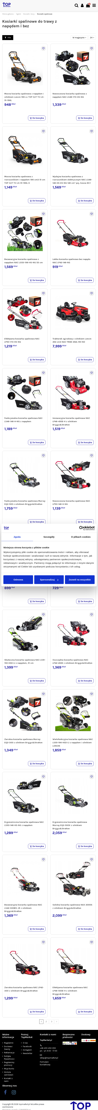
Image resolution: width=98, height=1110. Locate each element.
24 (92, 37)
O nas (25, 1043)
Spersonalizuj (49, 579)
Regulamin (8, 1043)
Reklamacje (9, 1052)
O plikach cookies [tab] (81, 536)
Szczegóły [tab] (49, 536)
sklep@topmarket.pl (49, 1058)
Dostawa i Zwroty (8, 1047)
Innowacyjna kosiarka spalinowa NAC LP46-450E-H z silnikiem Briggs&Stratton (71, 421)
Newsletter (27, 1053)
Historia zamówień (8, 1073)
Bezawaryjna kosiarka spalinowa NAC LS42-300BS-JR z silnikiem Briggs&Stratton (23, 908)
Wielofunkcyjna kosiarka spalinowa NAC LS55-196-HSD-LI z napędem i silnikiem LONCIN (73, 742)
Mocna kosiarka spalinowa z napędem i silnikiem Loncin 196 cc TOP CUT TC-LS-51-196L (24, 96)
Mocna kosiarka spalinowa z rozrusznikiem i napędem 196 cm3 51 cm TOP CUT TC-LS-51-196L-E (24, 179)
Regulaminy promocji (9, 1063)
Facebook (27, 1046)
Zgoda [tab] (17, 536)
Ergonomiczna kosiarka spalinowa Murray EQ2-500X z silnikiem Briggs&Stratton (70, 825)
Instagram (27, 1050)
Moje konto (9, 1069)
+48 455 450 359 (48, 1049)
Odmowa (18, 579)
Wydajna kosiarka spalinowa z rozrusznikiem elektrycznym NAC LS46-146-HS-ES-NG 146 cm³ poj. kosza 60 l (72, 179)
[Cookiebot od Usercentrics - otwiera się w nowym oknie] (81, 528)
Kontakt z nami (8, 1079)
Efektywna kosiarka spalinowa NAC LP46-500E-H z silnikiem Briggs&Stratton (70, 990)
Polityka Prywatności (9, 1057)
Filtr (8, 37)
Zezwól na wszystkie (80, 579)
